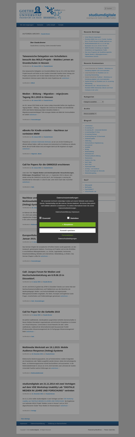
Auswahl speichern (67, 230)
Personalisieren (67, 235)
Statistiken (73, 218)
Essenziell (44, 218)
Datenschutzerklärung (63, 212)
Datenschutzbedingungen (67, 238)
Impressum (75, 212)
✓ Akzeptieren (67, 224)
